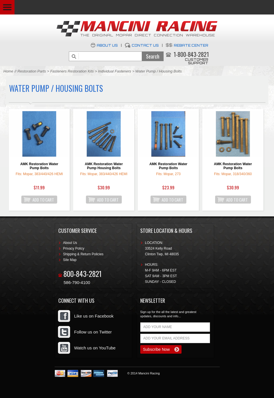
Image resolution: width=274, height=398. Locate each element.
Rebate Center (191, 45)
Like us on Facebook (94, 316)
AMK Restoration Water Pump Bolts (39, 166)
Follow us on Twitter (93, 331)
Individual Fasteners (115, 71)
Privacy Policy (74, 248)
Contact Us (145, 45)
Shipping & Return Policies (83, 254)
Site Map (70, 260)
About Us (107, 45)
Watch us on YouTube (95, 347)
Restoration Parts (31, 71)
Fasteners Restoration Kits (72, 71)
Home (8, 71)
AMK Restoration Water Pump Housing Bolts (104, 166)
